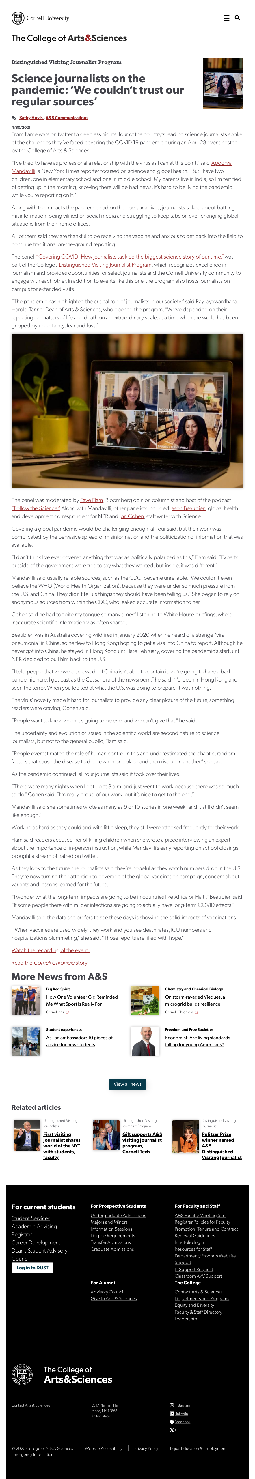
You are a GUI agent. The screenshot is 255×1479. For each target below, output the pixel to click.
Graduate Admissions (112, 1249)
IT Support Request (194, 1269)
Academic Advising (34, 1226)
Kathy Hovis (31, 117)
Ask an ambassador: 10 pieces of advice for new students (79, 1040)
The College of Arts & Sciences (69, 38)
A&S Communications (67, 117)
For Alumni (103, 1282)
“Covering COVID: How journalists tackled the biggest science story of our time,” (130, 256)
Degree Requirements (113, 1235)
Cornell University (40, 18)
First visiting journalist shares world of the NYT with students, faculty (62, 1145)
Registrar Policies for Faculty (202, 1221)
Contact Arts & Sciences (199, 1291)
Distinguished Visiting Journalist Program (105, 264)
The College (188, 1282)
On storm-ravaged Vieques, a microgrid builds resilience (195, 1000)
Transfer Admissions (111, 1242)
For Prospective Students (118, 1206)
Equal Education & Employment (198, 1448)
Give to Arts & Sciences (114, 1298)
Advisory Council (107, 1291)
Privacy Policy (146, 1448)
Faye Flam (91, 499)
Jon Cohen (132, 516)
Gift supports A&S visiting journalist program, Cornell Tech (142, 1142)
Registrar (22, 1234)
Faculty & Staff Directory (198, 1311)
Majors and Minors (109, 1221)
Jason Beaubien (188, 508)
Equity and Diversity (194, 1305)
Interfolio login (189, 1242)
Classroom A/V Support (198, 1275)
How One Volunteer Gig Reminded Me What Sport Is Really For (82, 1000)
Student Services (31, 1218)
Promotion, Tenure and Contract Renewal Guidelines (206, 1231)
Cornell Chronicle (179, 1011)
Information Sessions (111, 1228)
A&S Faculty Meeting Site (200, 1215)
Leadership (186, 1318)
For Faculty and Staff (197, 1206)
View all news (128, 1084)
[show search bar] (237, 18)
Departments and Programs (202, 1298)
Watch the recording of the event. (51, 950)
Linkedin (181, 1413)
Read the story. (50, 962)
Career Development (36, 1242)
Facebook (182, 1421)
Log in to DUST (33, 1267)
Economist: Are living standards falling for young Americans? (197, 1040)
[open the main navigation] (226, 18)
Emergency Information (32, 1454)
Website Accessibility (103, 1448)
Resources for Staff (193, 1249)
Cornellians (55, 1011)
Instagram (182, 1405)
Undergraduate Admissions (118, 1215)
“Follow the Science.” (36, 508)
